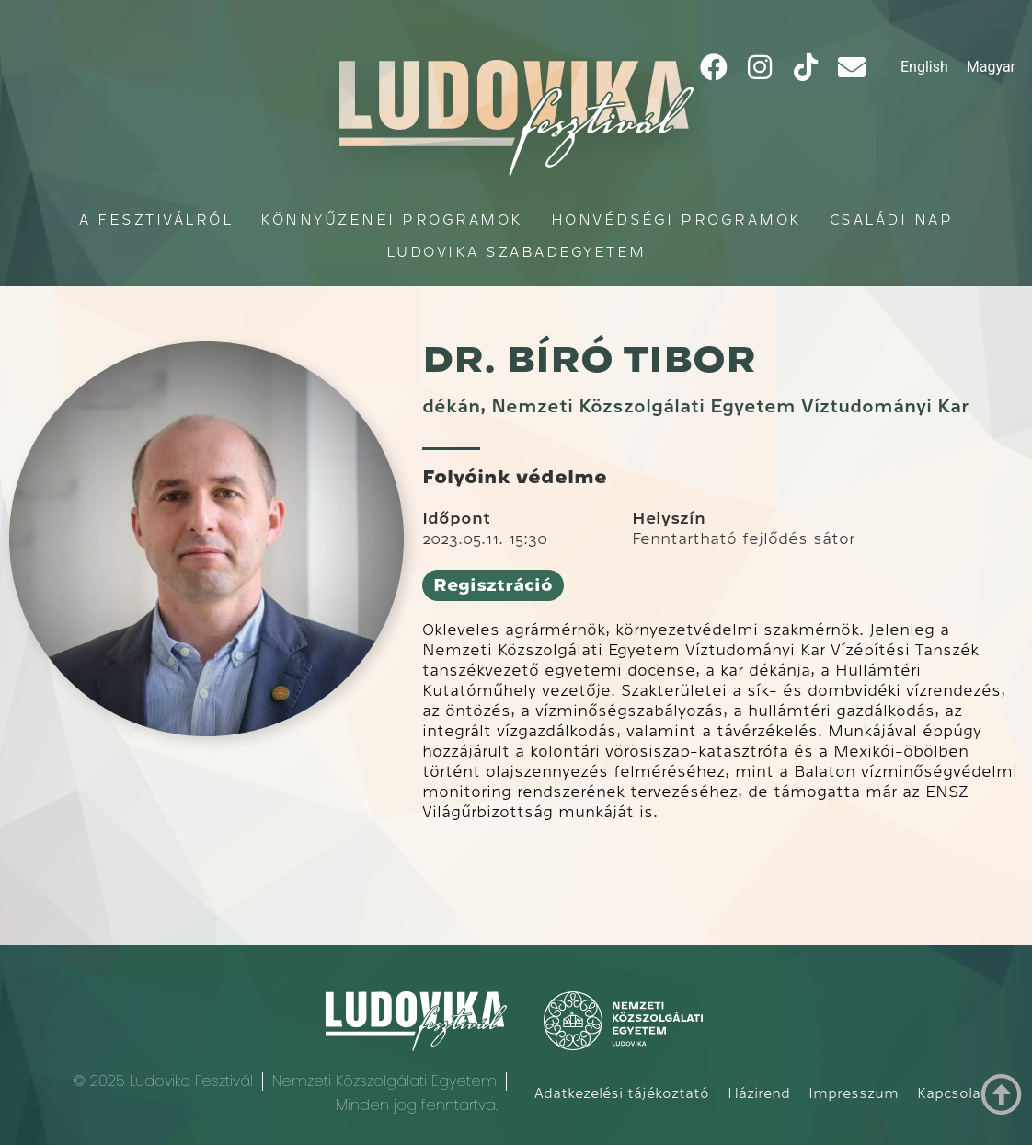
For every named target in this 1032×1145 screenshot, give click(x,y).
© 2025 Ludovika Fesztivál (163, 1081)
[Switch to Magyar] (991, 67)
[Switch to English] (924, 67)
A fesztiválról (156, 219)
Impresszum (853, 1093)
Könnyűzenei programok (391, 219)
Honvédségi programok (676, 219)
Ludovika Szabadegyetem (516, 252)
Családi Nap (892, 219)
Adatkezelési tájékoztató (621, 1093)
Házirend (759, 1093)
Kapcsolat (952, 1093)
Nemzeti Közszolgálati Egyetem (384, 1081)
